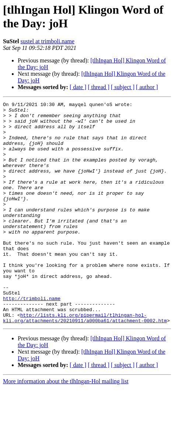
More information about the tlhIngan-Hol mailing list (65, 425)
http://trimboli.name (31, 338)
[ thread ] (98, 87)
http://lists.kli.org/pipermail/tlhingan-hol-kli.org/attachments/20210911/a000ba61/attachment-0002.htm (85, 361)
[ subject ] (123, 87)
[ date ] (78, 87)
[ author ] (147, 87)
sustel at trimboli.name (47, 41)
